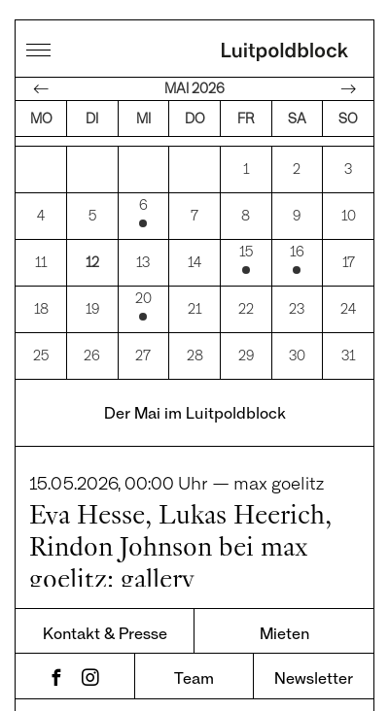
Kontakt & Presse (105, 579)
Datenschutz (133, 669)
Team (194, 624)
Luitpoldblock (285, 53)
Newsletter (313, 624)
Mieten (284, 579)
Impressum (262, 669)
